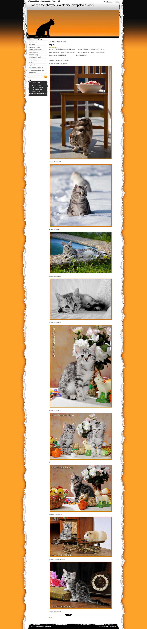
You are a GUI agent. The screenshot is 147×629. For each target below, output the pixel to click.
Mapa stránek (46, 1)
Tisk (59, 1)
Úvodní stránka (55, 41)
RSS (54, 1)
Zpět (50, 617)
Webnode (113, 626)
